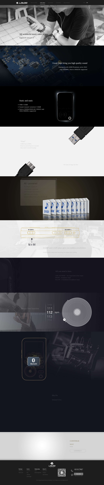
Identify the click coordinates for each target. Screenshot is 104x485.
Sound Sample (29, 476)
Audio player (42, 2)
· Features (42, 6)
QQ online (78, 473)
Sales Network (67, 2)
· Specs (54, 6)
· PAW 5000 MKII (34, 6)
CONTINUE (78, 451)
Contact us (44, 472)
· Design (48, 6)
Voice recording (34, 2)
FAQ (27, 472)
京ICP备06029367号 (64, 480)
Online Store (21, 470)
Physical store (21, 472)
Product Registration (38, 472)
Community (58, 2)
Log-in (36, 470)
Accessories (50, 2)
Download (28, 470)
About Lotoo (45, 470)
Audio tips (28, 474)
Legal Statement (45, 474)
